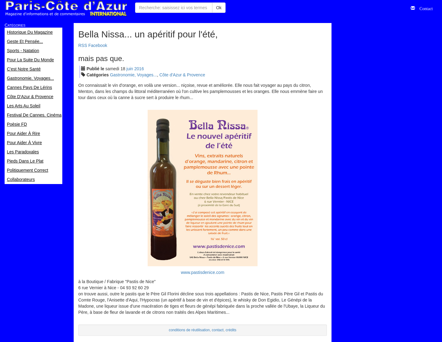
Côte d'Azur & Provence (182, 74)
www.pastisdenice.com (202, 272)
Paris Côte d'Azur (66, 8)
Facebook (97, 45)
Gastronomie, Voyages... (133, 74)
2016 (139, 68)
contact (217, 330)
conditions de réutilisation (189, 330)
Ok (219, 7)
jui (129, 68)
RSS (82, 45)
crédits (231, 330)
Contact (424, 8)
